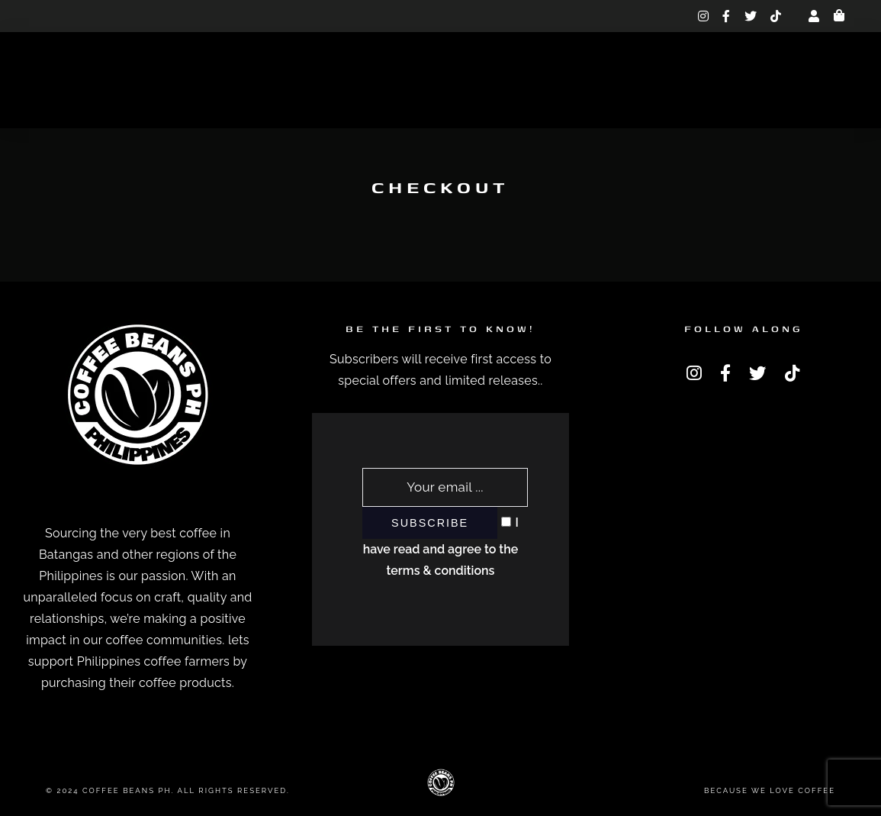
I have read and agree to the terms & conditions (441, 546)
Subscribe (429, 523)
